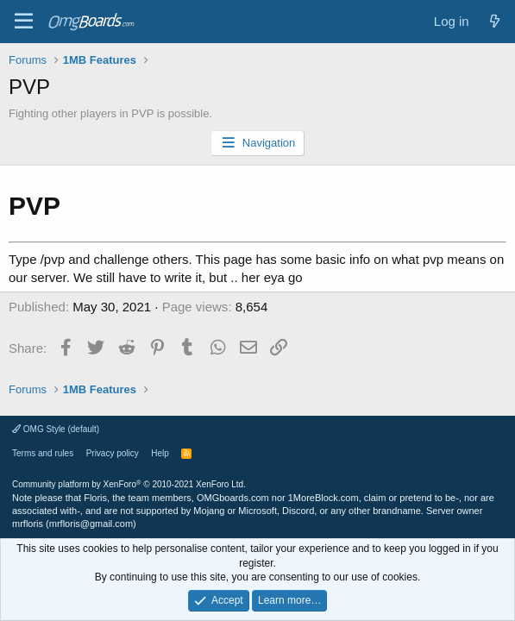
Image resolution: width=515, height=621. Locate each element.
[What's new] (495, 21)
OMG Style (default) (55, 429)
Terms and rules (42, 453)
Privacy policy (112, 453)
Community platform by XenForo (129, 484)
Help (160, 453)
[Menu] (23, 21)
